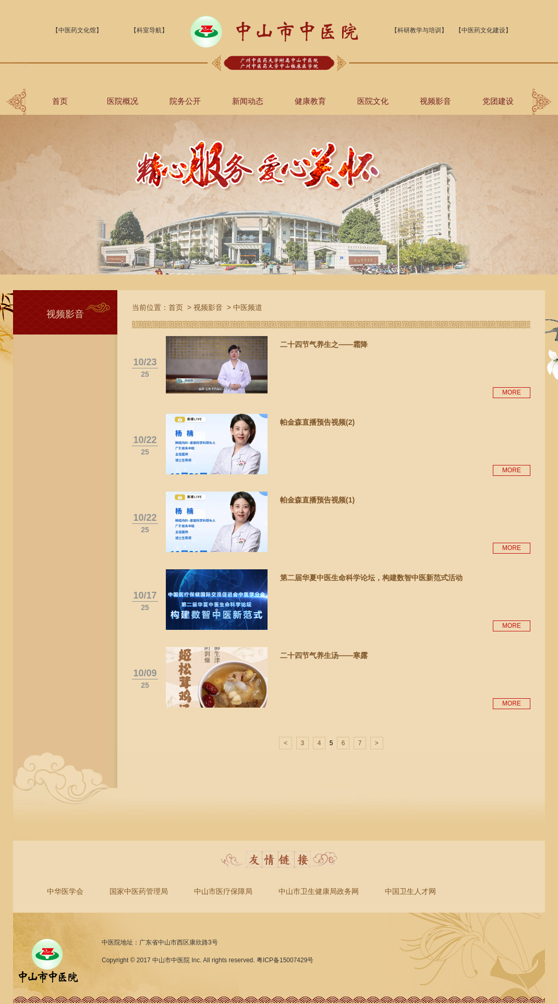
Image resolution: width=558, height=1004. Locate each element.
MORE (511, 392)
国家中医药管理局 (139, 891)
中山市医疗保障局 (223, 891)
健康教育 (310, 101)
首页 (60, 101)
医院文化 (373, 101)
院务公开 (185, 101)
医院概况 (122, 101)
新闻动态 (247, 101)
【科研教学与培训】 (419, 30)
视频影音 (435, 101)
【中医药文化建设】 (483, 30)
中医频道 (247, 307)
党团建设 (498, 101)
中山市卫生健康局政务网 (318, 891)
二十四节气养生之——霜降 (324, 344)
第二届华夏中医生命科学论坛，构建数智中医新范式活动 (371, 577)
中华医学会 (65, 891)
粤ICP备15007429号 (285, 960)
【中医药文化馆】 (77, 30)
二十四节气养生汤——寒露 (324, 655)
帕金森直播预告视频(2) (317, 422)
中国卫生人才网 (410, 891)
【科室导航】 (149, 30)
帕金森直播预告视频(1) (317, 500)
